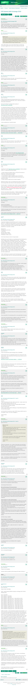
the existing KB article (20, 152)
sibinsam (2, 574)
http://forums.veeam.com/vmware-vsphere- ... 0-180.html (11, 359)
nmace (2, 94)
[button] (16, 16)
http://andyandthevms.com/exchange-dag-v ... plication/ (11, 392)
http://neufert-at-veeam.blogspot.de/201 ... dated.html (10, 213)
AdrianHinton (3, 463)
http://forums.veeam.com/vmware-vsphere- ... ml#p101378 (11, 132)
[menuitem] (26, 6)
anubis (2, 161)
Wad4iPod (2, 347)
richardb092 (2, 333)
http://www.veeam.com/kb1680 (6, 105)
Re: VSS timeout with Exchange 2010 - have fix (9, 398)
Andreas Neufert (3, 197)
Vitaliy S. (2, 30)
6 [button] (20, 16)
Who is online (4, 676)
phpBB (11, 683)
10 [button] (25, 16)
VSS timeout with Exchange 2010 (11, 11)
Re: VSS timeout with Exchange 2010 (9, 21)
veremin (2, 145)
